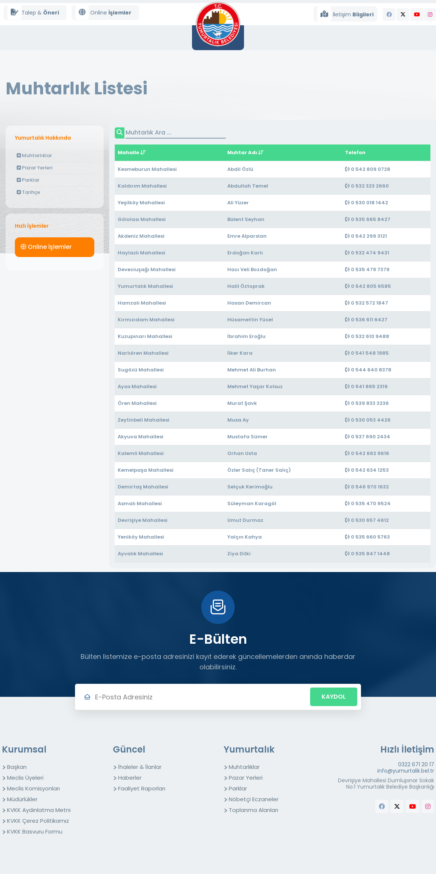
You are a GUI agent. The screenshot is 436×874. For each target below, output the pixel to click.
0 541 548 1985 (367, 353)
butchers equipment (421, 821)
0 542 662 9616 (367, 453)
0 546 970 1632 (367, 486)
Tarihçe (28, 192)
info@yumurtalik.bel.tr (405, 771)
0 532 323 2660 (367, 185)
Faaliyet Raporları (141, 788)
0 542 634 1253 (367, 470)
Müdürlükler (22, 799)
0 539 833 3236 (367, 403)
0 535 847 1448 (367, 553)
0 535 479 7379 (367, 269)
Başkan (17, 767)
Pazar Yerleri (34, 167)
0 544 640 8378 (368, 369)
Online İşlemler (46, 247)
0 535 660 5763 (367, 536)
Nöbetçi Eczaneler (254, 799)
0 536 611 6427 (366, 319)
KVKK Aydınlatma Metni (39, 810)
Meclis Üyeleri (25, 778)
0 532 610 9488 (367, 336)
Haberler (129, 778)
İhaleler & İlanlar (140, 767)
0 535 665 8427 (367, 219)
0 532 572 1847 (366, 302)
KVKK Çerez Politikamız (38, 821)
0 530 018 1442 (366, 202)
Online (103, 12)
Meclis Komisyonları (33, 788)
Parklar (28, 179)
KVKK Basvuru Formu (34, 831)
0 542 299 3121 (366, 236)
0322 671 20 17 (416, 764)
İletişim (345, 14)
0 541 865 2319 (366, 386)
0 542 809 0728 (367, 169)
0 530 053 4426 (368, 419)
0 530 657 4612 (367, 520)
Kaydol (334, 696)
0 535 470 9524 (368, 503)
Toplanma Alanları (253, 810)
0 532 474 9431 (367, 252)
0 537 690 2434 (367, 436)
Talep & (33, 12)
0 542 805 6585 (368, 286)
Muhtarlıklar (34, 155)
